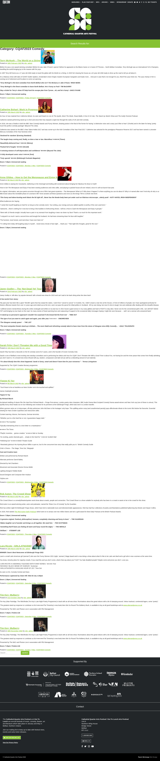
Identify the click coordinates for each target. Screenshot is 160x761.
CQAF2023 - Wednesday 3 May (27, 369)
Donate (130, 2)
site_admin (28, 63)
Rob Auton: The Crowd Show (15, 494)
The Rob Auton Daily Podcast (25, 512)
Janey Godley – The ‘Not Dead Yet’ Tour (21, 289)
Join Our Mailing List (12, 737)
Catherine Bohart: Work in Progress (19, 109)
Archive (105, 2)
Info (98, 2)
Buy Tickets (152, 2)
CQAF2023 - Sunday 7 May (25, 650)
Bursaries (76, 2)
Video (112, 2)
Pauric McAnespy (147, 757)
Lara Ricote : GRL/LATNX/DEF (16, 546)
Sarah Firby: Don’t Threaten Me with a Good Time (26, 345)
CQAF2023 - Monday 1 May (26, 166)
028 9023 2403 (87, 735)
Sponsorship (121, 2)
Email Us (86, 741)
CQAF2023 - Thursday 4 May (26, 534)
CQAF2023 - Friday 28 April (26, 98)
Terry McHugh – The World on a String (20, 60)
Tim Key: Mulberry (9, 595)
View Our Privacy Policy (10, 742)
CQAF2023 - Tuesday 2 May (26, 334)
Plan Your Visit (88, 2)
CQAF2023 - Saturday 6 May (26, 583)
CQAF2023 (11, 98)
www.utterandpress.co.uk (132, 605)
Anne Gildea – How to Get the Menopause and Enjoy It (28, 177)
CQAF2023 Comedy (44, 98)
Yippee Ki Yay (7, 381)
